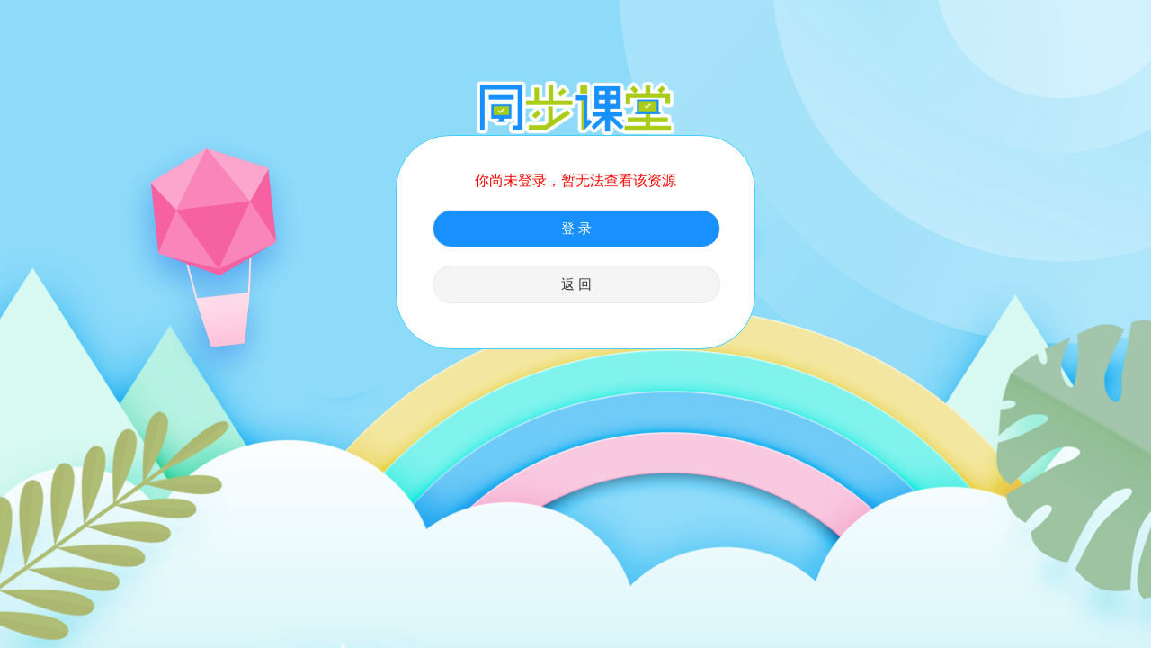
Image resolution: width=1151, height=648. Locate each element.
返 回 (576, 284)
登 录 (576, 228)
